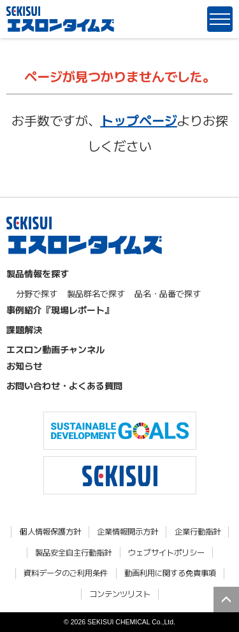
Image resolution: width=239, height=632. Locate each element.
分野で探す (36, 293)
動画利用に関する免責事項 (170, 573)
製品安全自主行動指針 (73, 552)
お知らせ (24, 365)
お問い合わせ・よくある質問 (64, 385)
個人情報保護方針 (50, 531)
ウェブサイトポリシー (166, 552)
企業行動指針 (198, 531)
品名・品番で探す (167, 293)
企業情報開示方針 (127, 531)
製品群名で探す (96, 293)
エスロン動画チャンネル (55, 349)
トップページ (139, 120)
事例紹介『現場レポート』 (59, 309)
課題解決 (24, 329)
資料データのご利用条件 (66, 573)
